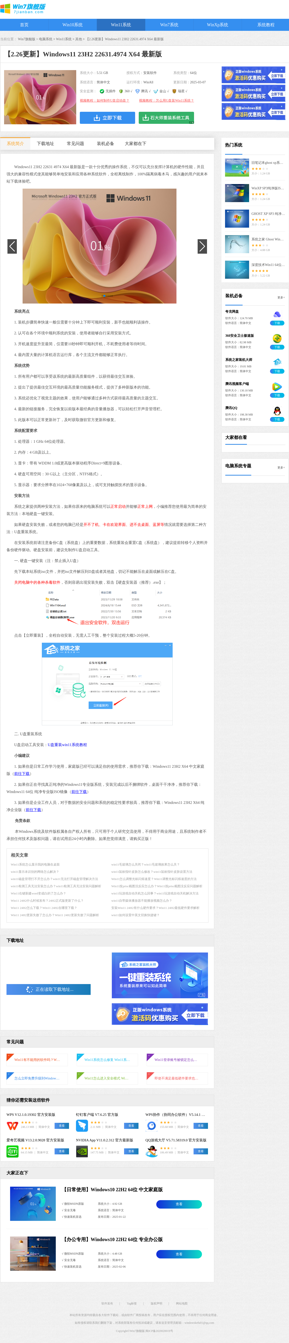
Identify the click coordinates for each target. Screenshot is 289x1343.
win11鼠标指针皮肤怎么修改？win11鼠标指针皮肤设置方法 (151, 871)
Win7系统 (169, 24)
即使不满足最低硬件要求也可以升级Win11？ (177, 1078)
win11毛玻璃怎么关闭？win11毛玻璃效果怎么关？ (145, 864)
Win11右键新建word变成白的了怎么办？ (38, 893)
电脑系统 (45, 39)
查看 (179, 1204)
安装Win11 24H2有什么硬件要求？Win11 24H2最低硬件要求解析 (155, 908)
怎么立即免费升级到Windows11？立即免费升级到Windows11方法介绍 (37, 1078)
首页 (24, 24)
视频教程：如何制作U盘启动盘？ (104, 100)
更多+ (281, 297)
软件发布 (107, 1303)
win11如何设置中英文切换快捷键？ (135, 915)
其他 (78, 39)
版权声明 (156, 1303)
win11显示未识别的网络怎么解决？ (35, 871)
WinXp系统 (217, 24)
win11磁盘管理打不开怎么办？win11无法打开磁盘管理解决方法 (54, 879)
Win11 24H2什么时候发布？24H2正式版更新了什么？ (47, 900)
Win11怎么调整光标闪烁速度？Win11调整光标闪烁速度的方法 (154, 879)
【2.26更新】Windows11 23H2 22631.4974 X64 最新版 (125, 39)
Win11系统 (121, 24)
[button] (102, 296)
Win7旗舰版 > (28, 39)
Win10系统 (73, 24)
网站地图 (182, 1303)
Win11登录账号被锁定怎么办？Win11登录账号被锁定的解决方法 (177, 1060)
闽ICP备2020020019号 (159, 1331)
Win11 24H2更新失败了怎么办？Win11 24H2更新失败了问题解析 (55, 915)
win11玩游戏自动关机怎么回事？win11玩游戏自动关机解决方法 (155, 893)
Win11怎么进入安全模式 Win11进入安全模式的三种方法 (107, 1078)
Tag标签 (132, 1303)
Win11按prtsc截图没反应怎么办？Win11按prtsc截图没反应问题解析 (156, 886)
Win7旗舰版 (137, 1331)
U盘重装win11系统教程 (67, 745)
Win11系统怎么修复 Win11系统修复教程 (107, 1060)
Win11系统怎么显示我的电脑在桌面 (35, 864)
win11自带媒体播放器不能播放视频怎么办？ (141, 900)
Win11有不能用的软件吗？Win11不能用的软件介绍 (37, 1060)
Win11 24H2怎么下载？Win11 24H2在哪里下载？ (44, 908)
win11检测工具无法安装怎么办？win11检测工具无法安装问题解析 (56, 886)
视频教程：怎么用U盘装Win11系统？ (166, 100)
